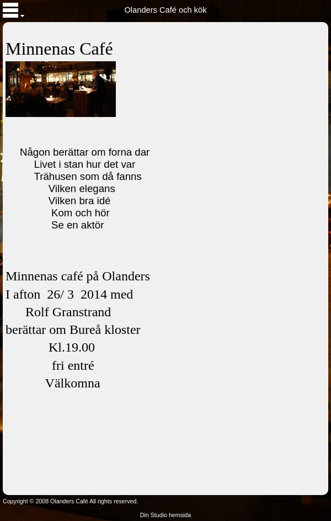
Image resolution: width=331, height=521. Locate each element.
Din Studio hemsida (165, 515)
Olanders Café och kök (165, 10)
